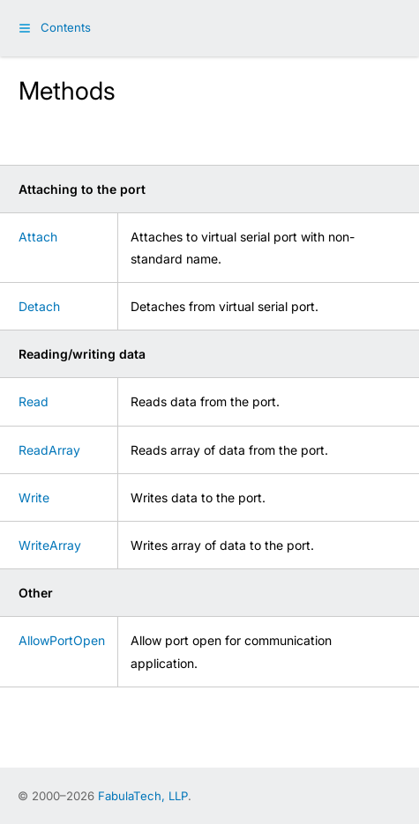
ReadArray (49, 449)
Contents (66, 27)
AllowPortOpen (62, 640)
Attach (38, 236)
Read (34, 401)
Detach (39, 306)
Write (34, 497)
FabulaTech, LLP (143, 796)
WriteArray (50, 545)
